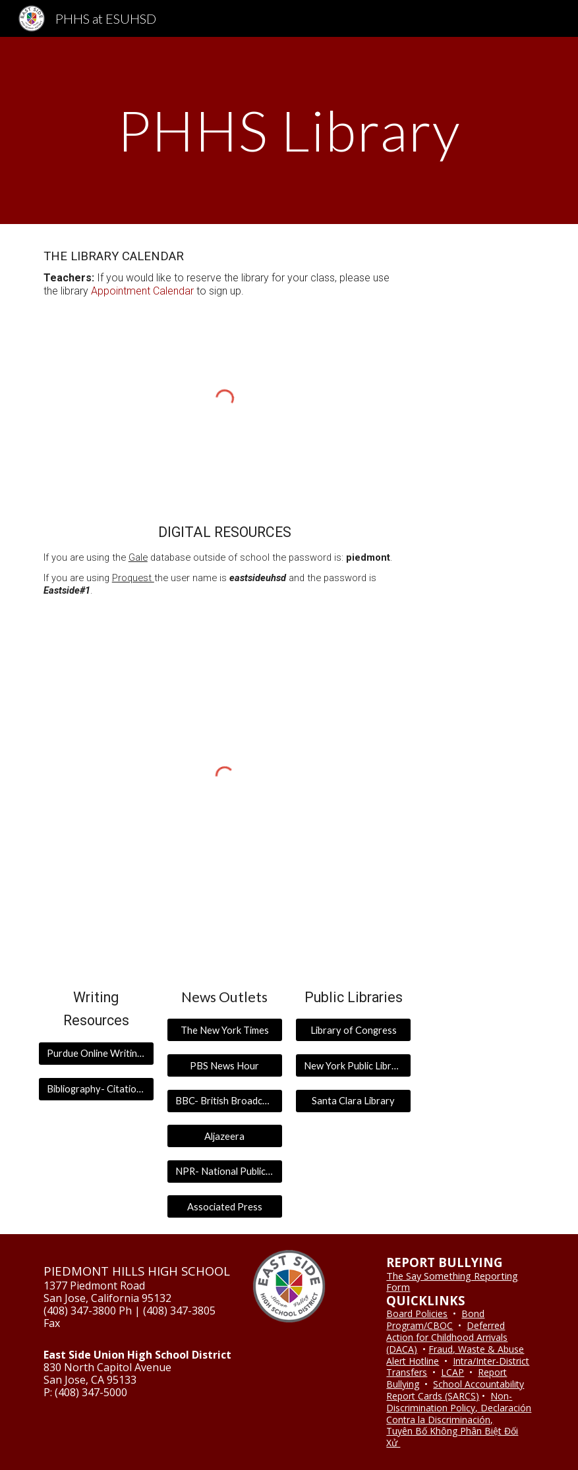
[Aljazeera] (224, 1136)
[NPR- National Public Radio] (224, 1171)
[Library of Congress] (353, 1030)
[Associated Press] (224, 1206)
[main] (289, 130)
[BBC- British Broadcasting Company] (224, 1100)
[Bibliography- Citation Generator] (96, 1088)
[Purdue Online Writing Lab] (96, 1053)
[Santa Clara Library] (353, 1100)
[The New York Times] (224, 1030)
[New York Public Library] (353, 1065)
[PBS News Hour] (224, 1065)
